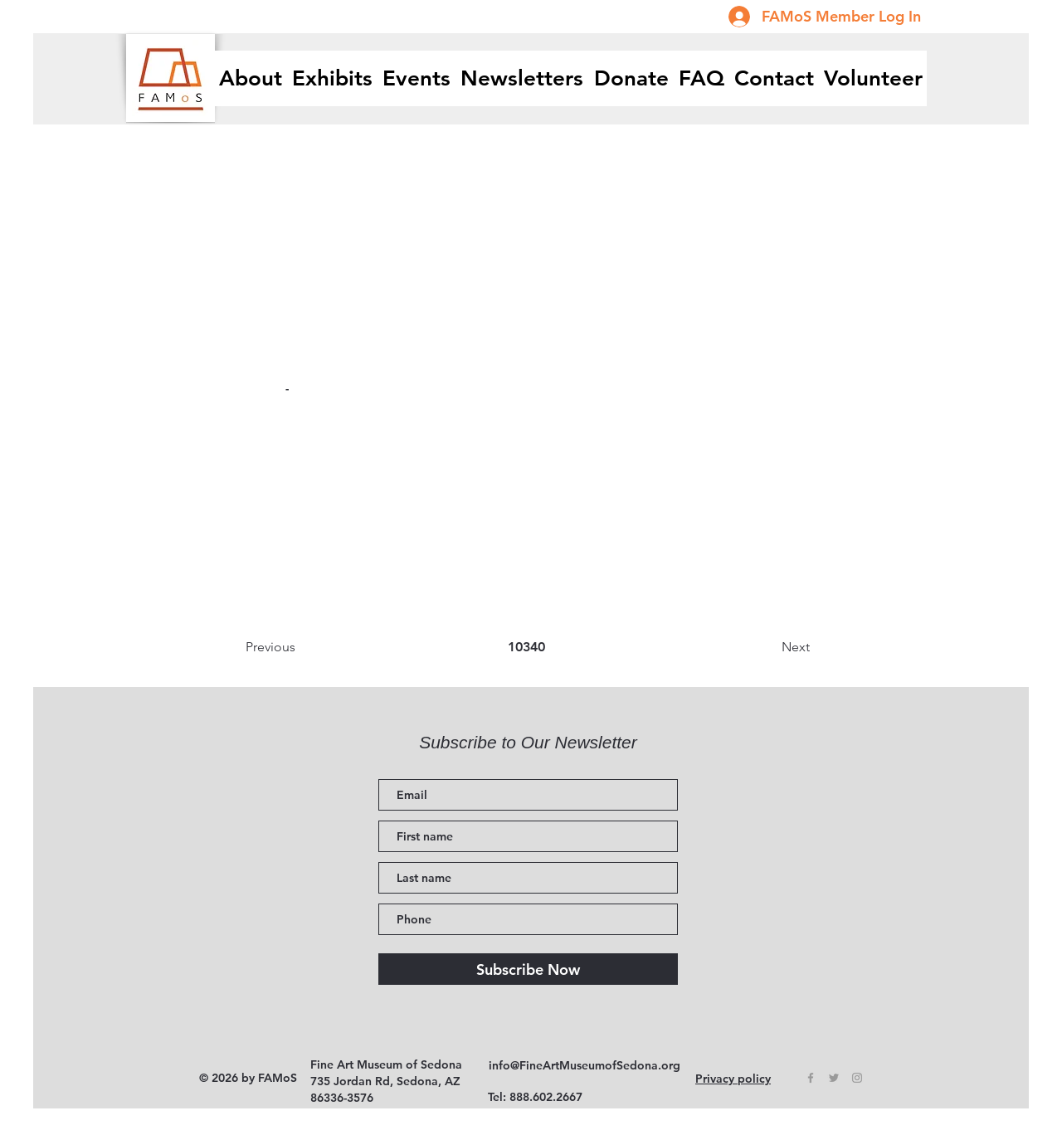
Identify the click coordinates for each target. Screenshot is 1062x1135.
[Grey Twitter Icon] (833, 1077)
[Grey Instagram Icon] (857, 1077)
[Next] (768, 647)
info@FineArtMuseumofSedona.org (584, 1065)
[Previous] (300, 647)
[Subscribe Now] (528, 969)
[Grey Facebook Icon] (810, 1077)
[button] (332, 78)
